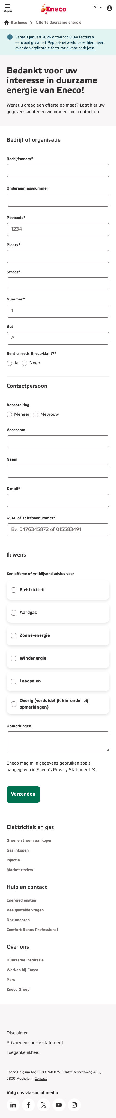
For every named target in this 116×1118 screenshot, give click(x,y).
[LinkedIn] (13, 1104)
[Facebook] (28, 1104)
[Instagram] (74, 1104)
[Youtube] (59, 1104)
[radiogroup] (58, 360)
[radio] (9, 363)
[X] (43, 1104)
